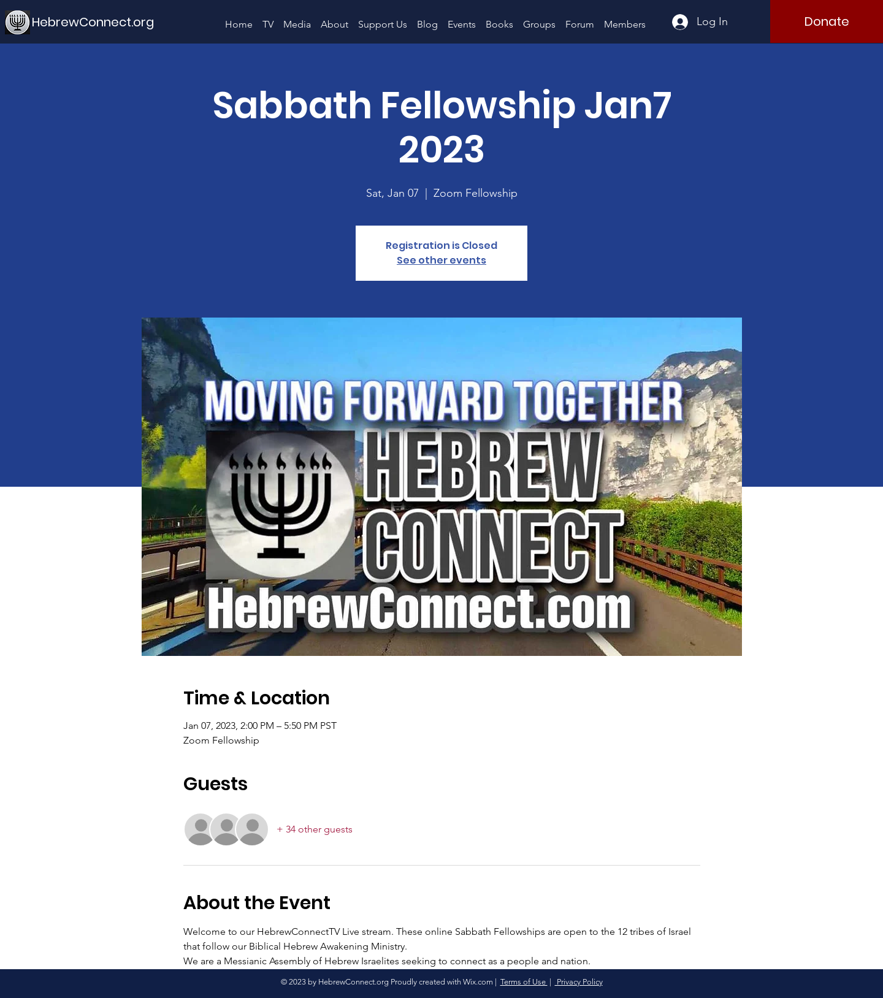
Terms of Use (524, 981)
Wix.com (478, 981)
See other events (441, 260)
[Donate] (826, 21)
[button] (297, 18)
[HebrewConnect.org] (93, 22)
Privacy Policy (579, 981)
